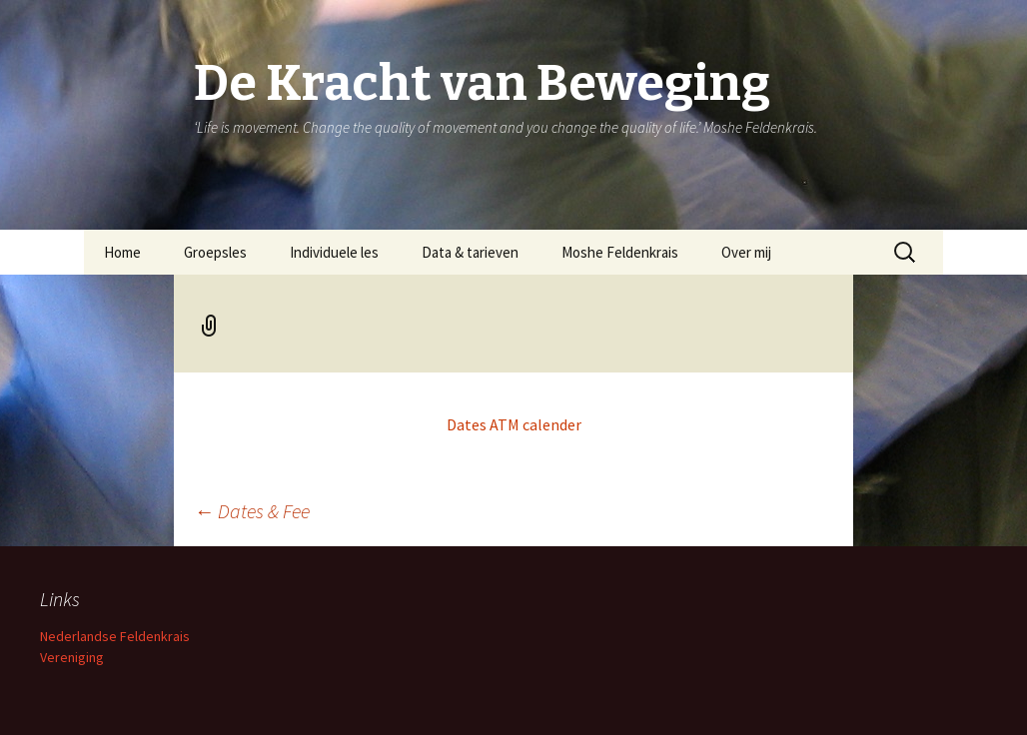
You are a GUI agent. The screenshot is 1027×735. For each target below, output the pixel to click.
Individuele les (334, 252)
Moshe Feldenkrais (619, 252)
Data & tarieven (470, 252)
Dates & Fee (252, 510)
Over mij (746, 252)
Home (122, 252)
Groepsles (215, 252)
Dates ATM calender (514, 424)
